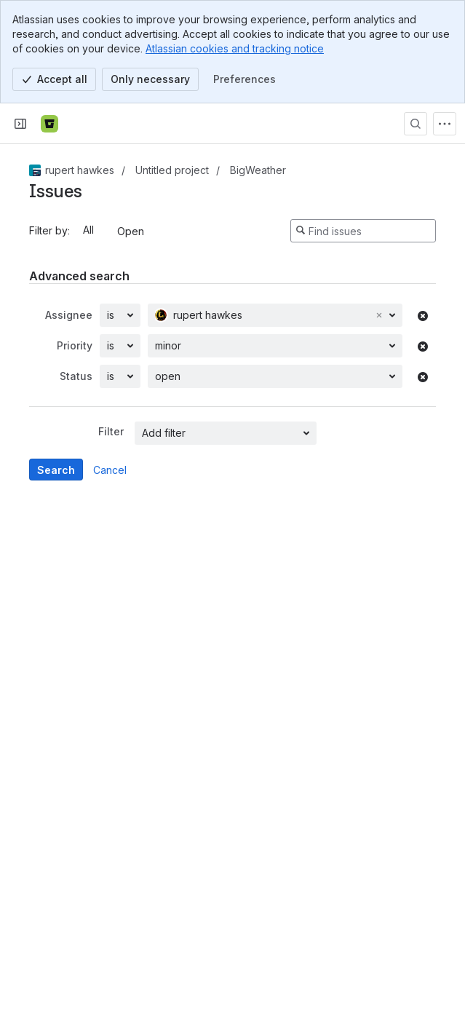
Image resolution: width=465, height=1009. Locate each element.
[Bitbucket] (49, 123)
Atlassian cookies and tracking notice (235, 48)
